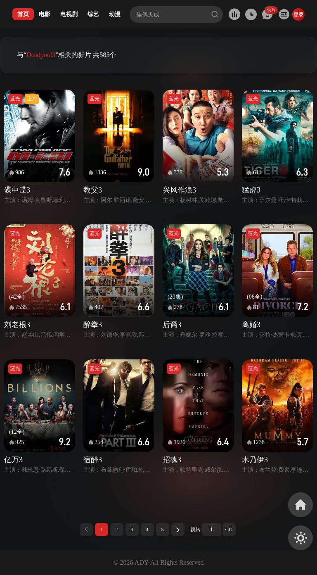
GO (228, 529)
